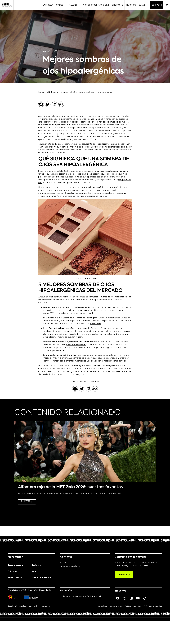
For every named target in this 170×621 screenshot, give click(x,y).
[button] (41, 104)
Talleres (74, 5)
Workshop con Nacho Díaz (96, 5)
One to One (118, 5)
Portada (42, 92)
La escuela (48, 5)
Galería (143, 5)
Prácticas (131, 5)
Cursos (61, 5)
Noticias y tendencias (58, 92)
